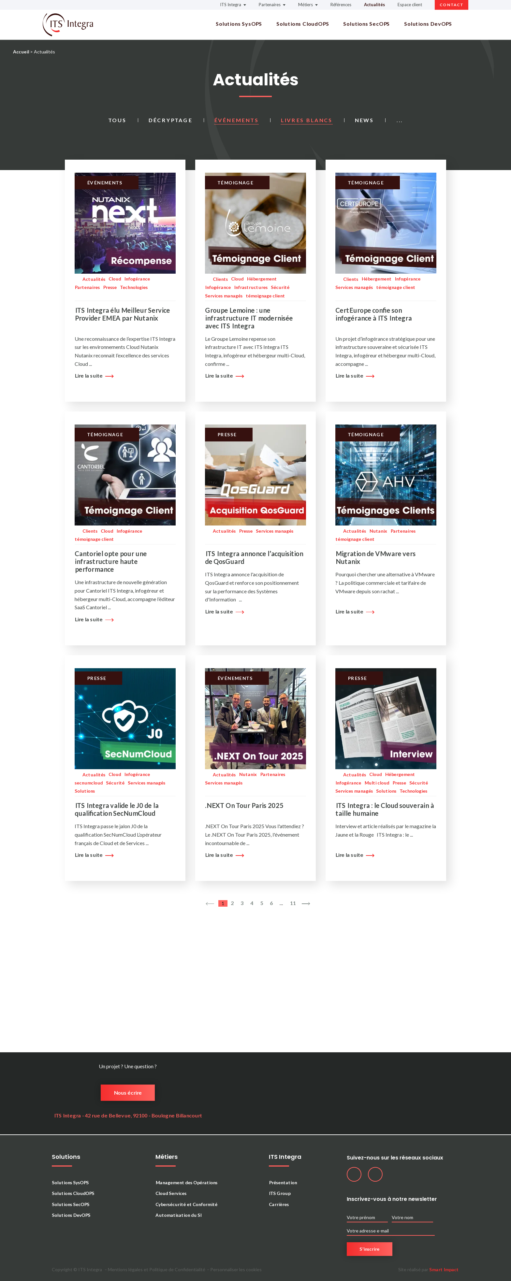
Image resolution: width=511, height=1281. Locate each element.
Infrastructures (251, 287)
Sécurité (280, 287)
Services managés (223, 295)
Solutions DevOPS (428, 23)
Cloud (115, 278)
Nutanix (378, 531)
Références (340, 4)
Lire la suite (92, 375)
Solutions (85, 791)
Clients (220, 279)
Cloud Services (170, 1193)
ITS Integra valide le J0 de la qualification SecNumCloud (116, 809)
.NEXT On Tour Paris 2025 (244, 805)
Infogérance (137, 278)
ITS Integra (230, 4)
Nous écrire (128, 1092)
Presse (110, 287)
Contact (451, 4)
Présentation (283, 1182)
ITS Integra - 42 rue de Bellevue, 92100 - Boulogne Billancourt (128, 1115)
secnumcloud (89, 782)
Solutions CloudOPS (302, 23)
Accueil (21, 51)
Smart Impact (444, 1269)
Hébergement (262, 278)
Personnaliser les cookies (236, 1269)
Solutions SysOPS (239, 23)
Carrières (279, 1204)
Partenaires (270, 4)
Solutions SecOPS (366, 23)
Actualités (374, 4)
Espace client (410, 4)
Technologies (134, 287)
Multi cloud (376, 782)
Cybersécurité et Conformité (186, 1204)
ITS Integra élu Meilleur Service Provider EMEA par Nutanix (122, 314)
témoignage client (265, 295)
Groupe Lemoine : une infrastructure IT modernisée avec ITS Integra (249, 318)
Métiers (305, 4)
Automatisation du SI (178, 1215)
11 (293, 903)
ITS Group (279, 1193)
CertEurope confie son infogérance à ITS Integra (373, 314)
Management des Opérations (186, 1182)
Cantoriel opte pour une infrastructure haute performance (111, 561)
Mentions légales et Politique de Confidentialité (156, 1269)
